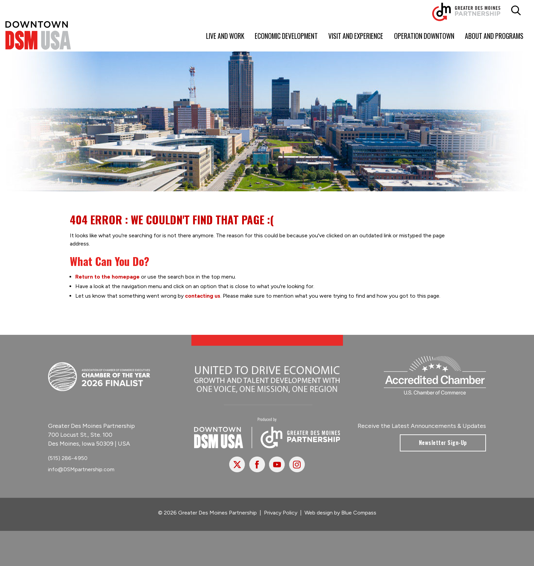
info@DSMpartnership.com (81, 469)
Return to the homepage (107, 276)
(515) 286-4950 (68, 458)
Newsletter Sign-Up (443, 442)
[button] (516, 10)
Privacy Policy (280, 512)
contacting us (202, 296)
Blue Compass (358, 512)
